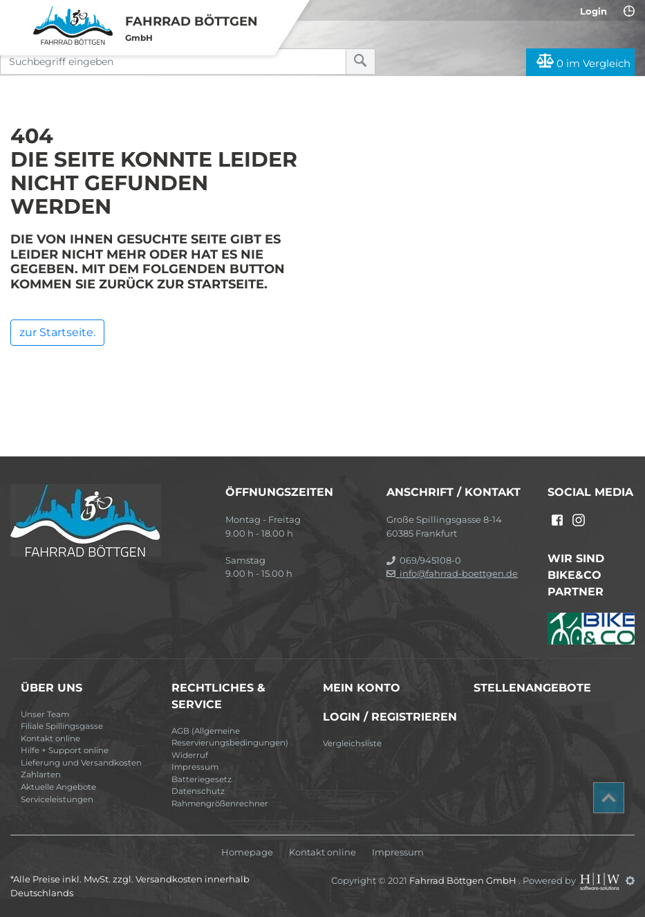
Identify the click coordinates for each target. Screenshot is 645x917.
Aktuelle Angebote (58, 787)
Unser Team (45, 714)
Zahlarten (41, 774)
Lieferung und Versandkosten (81, 763)
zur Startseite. (57, 332)
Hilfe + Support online (65, 750)
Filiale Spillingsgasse (62, 726)
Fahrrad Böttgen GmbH (463, 880)
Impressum (194, 767)
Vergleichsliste (352, 743)
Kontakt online (50, 738)
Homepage (247, 852)
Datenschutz (198, 791)
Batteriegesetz (201, 779)
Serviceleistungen (57, 799)
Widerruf (189, 755)
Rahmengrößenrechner (219, 803)
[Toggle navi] (15, 14)
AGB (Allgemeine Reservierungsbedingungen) (229, 737)
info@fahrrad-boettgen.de (452, 573)
